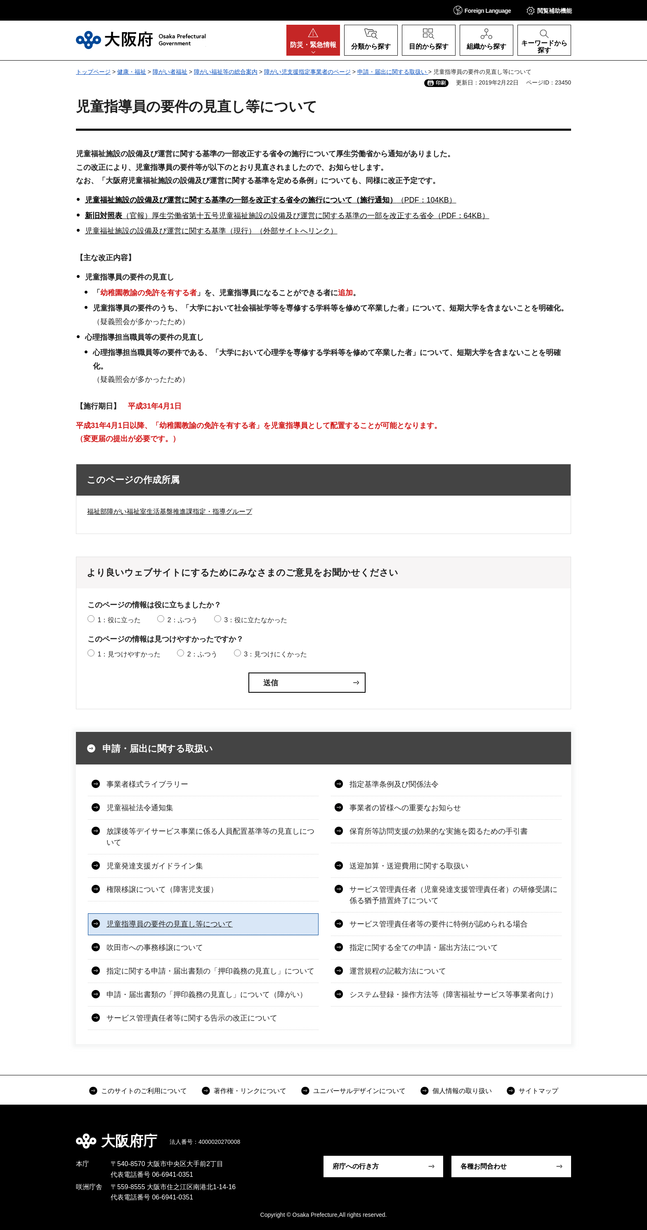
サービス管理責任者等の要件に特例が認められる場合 (438, 924)
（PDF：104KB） (270, 200)
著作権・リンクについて (250, 1090)
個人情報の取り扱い (462, 1090)
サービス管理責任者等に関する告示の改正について (191, 1018)
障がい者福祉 (170, 71)
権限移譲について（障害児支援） (162, 889)
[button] (482, 10)
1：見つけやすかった (129, 654)
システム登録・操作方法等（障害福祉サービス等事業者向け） (453, 994)
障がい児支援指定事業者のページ (307, 71)
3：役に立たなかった (255, 619)
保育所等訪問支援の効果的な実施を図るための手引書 (438, 831)
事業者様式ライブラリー (147, 784)
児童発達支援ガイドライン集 (154, 866)
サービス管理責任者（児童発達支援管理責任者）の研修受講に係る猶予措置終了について (453, 895)
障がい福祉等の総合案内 (225, 71)
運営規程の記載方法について (397, 971)
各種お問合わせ (483, 1166)
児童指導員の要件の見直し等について (169, 924)
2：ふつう (183, 619)
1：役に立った (119, 619)
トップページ (93, 71)
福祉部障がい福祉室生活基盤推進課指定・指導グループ (169, 511)
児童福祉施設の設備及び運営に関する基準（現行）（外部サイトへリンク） (211, 231)
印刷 (441, 83)
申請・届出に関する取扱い (392, 71)
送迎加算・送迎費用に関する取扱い (408, 866)
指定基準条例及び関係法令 (394, 784)
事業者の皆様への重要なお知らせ (405, 808)
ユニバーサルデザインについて (359, 1090)
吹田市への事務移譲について (154, 947)
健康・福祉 (131, 71)
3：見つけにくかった (275, 654)
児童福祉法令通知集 (139, 808)
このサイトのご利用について (144, 1090)
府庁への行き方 (356, 1166)
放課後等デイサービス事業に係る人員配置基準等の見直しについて (210, 837)
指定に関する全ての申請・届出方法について (423, 947)
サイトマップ (538, 1090)
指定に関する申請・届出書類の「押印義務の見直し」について (210, 971)
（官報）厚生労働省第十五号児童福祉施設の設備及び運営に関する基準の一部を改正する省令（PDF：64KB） (287, 216)
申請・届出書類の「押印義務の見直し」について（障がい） (206, 994)
